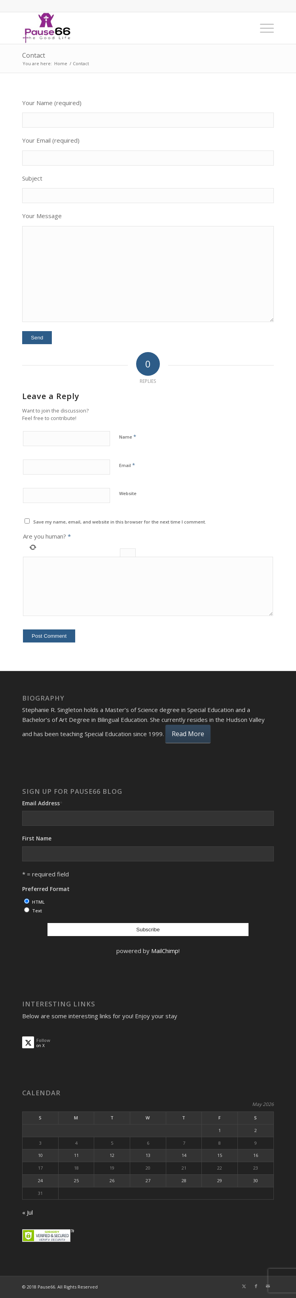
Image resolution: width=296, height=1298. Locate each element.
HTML (38, 902)
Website (128, 493)
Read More (188, 733)
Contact (33, 55)
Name (127, 436)
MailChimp (164, 951)
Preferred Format (46, 889)
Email (127, 465)
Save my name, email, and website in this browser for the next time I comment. (119, 522)
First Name (36, 838)
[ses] (123, 28)
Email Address (42, 803)
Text (37, 911)
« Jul (27, 1212)
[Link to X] (244, 1286)
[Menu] (263, 28)
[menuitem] (263, 28)
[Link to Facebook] (256, 1286)
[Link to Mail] (268, 1286)
